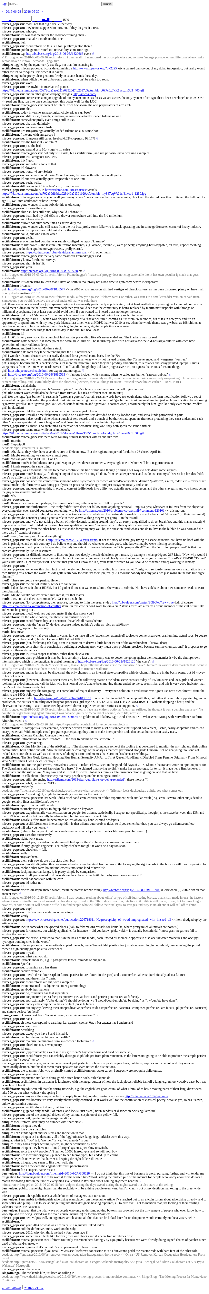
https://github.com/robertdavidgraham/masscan (56, 252)
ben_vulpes (9, 1173)
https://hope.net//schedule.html (28, 370)
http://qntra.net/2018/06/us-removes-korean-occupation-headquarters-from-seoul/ (67, 1254)
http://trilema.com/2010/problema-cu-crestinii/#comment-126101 (122, 510)
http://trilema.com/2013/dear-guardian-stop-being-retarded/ (86, 779)
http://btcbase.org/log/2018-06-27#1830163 (62, 698)
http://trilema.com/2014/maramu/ (146, 1096)
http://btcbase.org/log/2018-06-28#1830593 (36, 374)
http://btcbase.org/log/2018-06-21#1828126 (106, 661)
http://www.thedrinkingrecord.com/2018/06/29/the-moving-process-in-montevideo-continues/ (75, 1276)
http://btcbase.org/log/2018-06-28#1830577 (36, 289)
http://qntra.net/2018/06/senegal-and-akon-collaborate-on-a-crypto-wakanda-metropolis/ (71, 1262)
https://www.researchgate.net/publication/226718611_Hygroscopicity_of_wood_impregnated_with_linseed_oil (98, 919)
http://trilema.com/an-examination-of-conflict (31, 606)
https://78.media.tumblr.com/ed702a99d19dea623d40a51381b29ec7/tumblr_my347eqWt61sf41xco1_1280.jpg (74, 193)
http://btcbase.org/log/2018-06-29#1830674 (49, 716)
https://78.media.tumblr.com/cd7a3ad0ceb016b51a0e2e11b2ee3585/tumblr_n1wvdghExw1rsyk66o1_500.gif (73, 433)
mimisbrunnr (10, 1184)
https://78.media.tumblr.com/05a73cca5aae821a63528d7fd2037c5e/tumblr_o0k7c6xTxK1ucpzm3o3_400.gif (73, 90)
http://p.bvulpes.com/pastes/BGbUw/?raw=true (142, 602)
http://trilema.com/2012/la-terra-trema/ (73, 540)
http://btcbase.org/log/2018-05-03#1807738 (49, 271)
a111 (5, 57)
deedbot (7, 448)
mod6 (5, 440)
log (4, 3)
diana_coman (11, 1015)
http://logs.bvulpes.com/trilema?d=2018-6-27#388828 (54, 1173)
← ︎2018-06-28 (11, 11)
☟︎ (97, 138)
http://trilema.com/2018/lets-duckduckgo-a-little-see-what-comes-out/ (59, 790)
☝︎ (93, 53)
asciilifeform (10, 35)
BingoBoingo (11, 1273)
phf (4, 289)
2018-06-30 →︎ (34, 11)
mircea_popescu (13, 24)
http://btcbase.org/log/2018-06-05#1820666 (54, 53)
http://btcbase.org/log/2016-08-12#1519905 (131, 890)
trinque (7, 64)
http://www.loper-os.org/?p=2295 (95, 68)
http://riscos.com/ (84, 94)
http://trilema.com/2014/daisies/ (66, 190)
